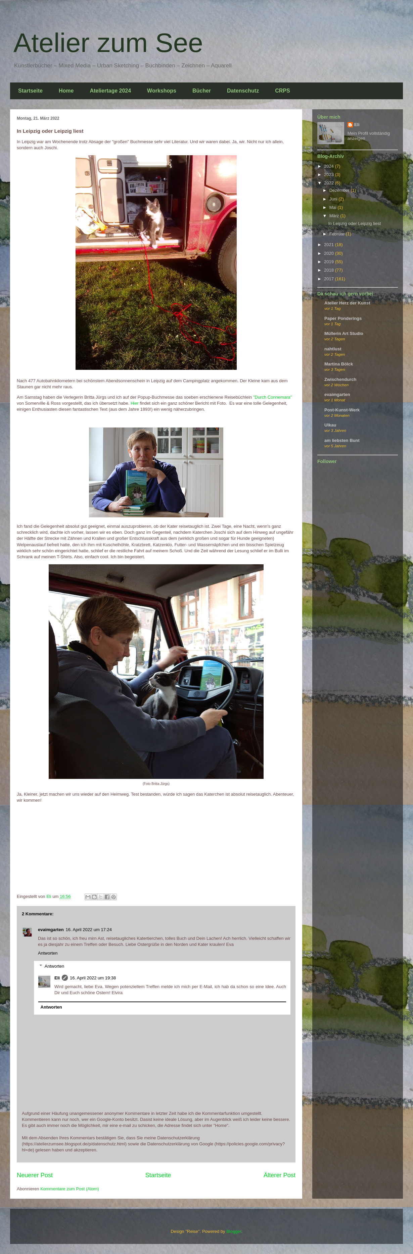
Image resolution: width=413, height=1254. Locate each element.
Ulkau (330, 424)
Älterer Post (279, 1175)
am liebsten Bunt (342, 440)
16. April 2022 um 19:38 (93, 977)
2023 (329, 174)
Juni (333, 199)
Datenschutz (243, 91)
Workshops (161, 91)
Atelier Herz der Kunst (347, 302)
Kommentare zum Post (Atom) (69, 1188)
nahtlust (332, 348)
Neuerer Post (35, 1175)
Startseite (30, 91)
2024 (329, 166)
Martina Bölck (338, 363)
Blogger (233, 1231)
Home (66, 91)
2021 (329, 244)
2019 (329, 261)
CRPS (282, 91)
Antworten (48, 953)
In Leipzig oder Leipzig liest (354, 223)
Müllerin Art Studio (343, 333)
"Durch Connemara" (272, 397)
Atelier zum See (108, 43)
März (334, 215)
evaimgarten (51, 929)
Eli (57, 977)
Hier (135, 403)
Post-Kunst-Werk (342, 409)
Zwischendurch (340, 379)
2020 (329, 253)
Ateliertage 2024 (110, 91)
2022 (329, 182)
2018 (329, 270)
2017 (329, 278)
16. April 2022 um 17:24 (89, 929)
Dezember (340, 190)
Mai (333, 207)
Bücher (201, 91)
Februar (337, 233)
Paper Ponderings (343, 318)
